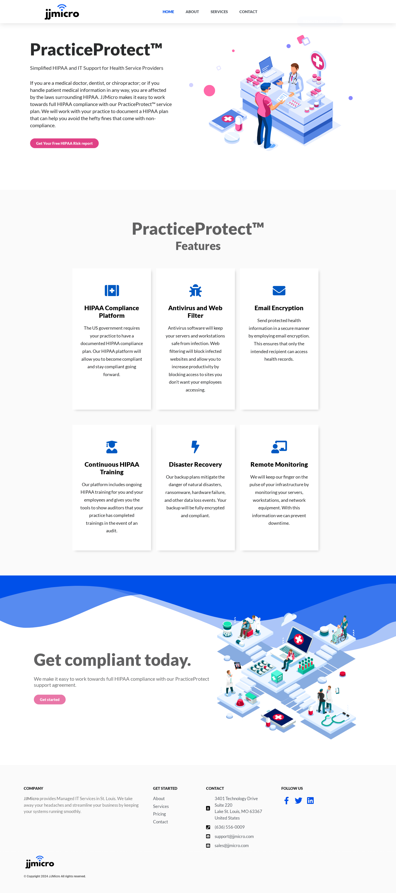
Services (219, 11)
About (192, 11)
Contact (248, 11)
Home (168, 11)
